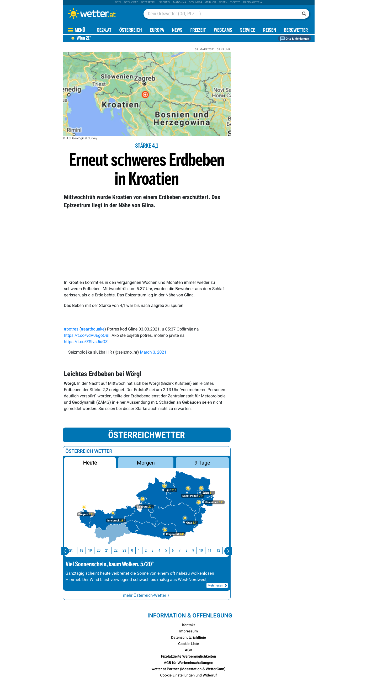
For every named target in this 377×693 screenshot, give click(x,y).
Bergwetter (296, 30)
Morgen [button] (146, 463)
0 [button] (129, 550)
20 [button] (95, 550)
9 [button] (190, 550)
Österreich (149, 2)
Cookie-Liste (188, 644)
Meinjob (210, 2)
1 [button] (136, 550)
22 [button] (112, 550)
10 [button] (198, 550)
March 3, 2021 (153, 352)
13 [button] (223, 550)
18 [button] (78, 550)
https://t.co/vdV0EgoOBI (87, 335)
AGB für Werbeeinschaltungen (188, 663)
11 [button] (206, 550)
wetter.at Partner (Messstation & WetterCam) (189, 669)
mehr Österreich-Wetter (146, 595)
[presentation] (65, 551)
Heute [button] (90, 463)
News (177, 30)
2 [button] (143, 550)
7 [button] (176, 550)
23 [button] (121, 550)
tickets (235, 2)
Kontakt (188, 625)
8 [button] (183, 550)
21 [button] (104, 550)
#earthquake (92, 329)
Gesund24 (195, 2)
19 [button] (87, 550)
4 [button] (156, 550)
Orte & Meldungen (294, 38)
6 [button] (170, 550)
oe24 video (131, 2)
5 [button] (163, 550)
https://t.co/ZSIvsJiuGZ (86, 341)
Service (247, 30)
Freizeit (198, 30)
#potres (71, 329)
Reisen (223, 2)
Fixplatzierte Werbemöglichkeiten (188, 656)
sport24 (164, 2)
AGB (188, 650)
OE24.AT (104, 30)
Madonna (179, 2)
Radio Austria (252, 2)
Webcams (223, 30)
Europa (157, 30)
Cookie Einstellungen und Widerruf (188, 675)
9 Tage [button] (202, 463)
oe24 (118, 2)
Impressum (188, 631)
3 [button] (149, 550)
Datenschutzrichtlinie (188, 638)
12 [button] (215, 550)
